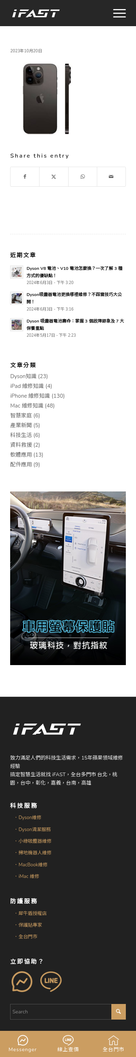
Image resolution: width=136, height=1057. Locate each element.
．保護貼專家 (28, 925)
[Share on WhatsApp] (83, 176)
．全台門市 (25, 937)
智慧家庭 (21, 415)
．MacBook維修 (31, 865)
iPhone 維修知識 (30, 396)
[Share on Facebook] (25, 176)
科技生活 (21, 435)
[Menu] (116, 13)
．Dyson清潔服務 (32, 829)
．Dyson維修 (27, 817)
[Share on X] (54, 176)
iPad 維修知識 (27, 386)
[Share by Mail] (111, 176)
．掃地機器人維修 (32, 853)
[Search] (68, 1012)
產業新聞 (21, 425)
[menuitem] (116, 13)
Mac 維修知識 (27, 405)
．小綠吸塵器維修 (32, 841)
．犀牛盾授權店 (30, 913)
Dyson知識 (23, 376)
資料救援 (21, 445)
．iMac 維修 (26, 876)
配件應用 (21, 464)
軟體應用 (21, 454)
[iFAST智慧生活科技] (56, 13)
